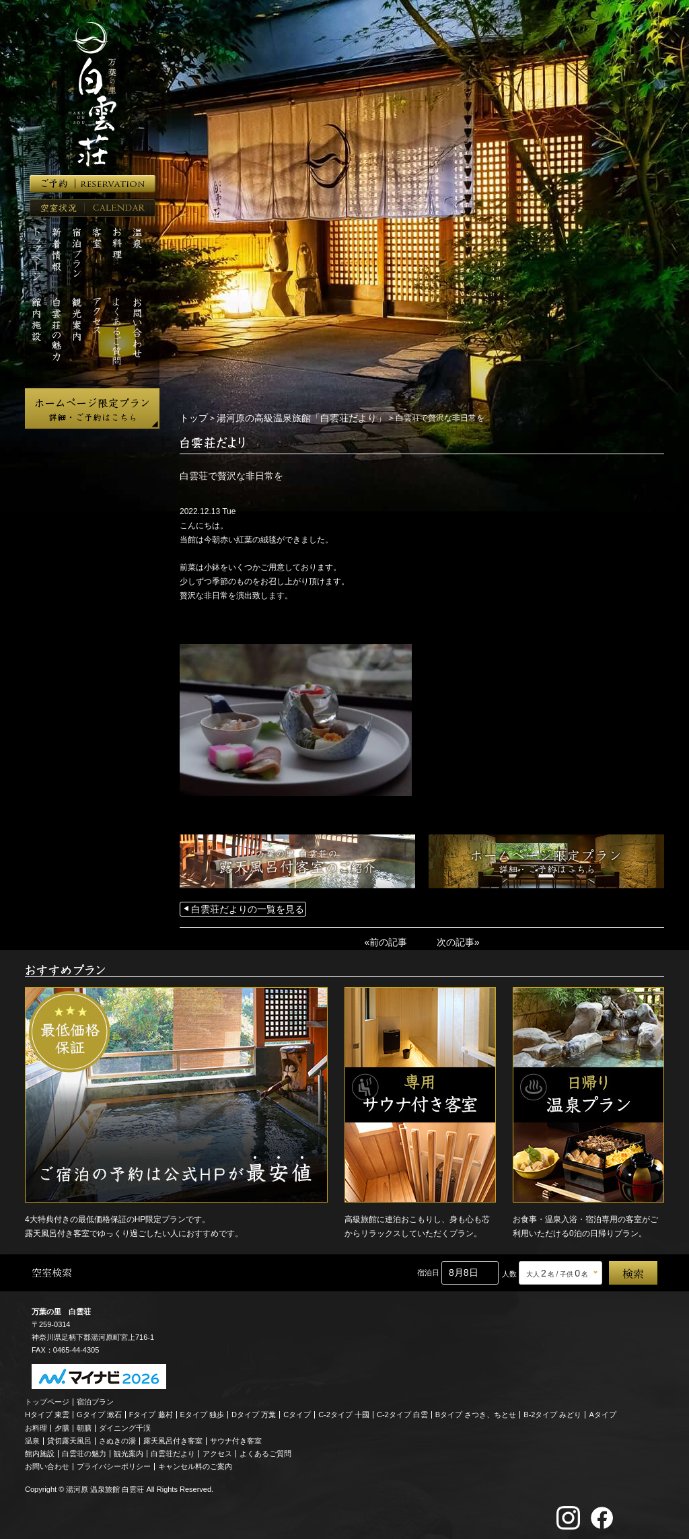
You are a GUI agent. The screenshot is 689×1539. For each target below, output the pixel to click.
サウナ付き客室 (236, 1437)
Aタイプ (602, 1410)
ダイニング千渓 (125, 1424)
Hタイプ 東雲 (47, 1410)
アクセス (217, 1449)
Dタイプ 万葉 (253, 1410)
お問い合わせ (47, 1462)
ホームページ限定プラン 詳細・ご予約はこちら (92, 408)
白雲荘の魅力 (84, 1449)
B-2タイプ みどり (552, 1410)
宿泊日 (428, 1268)
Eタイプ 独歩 (202, 1410)
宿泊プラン (95, 1398)
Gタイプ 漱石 (99, 1410)
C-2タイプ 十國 (343, 1410)
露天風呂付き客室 (173, 1437)
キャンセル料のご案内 (195, 1462)
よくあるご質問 (265, 1449)
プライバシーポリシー (114, 1462)
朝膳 (84, 1424)
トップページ (47, 1398)
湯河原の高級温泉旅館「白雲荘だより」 (285, 417)
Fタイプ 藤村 (151, 1410)
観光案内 (128, 1449)
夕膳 (62, 1424)
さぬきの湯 (117, 1437)
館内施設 (40, 1449)
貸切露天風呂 (69, 1437)
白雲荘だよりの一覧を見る (239, 907)
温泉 (32, 1437)
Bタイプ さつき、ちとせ (475, 1410)
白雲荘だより (173, 1449)
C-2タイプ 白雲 (402, 1410)
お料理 (36, 1424)
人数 (509, 1270)
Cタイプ (297, 1410)
